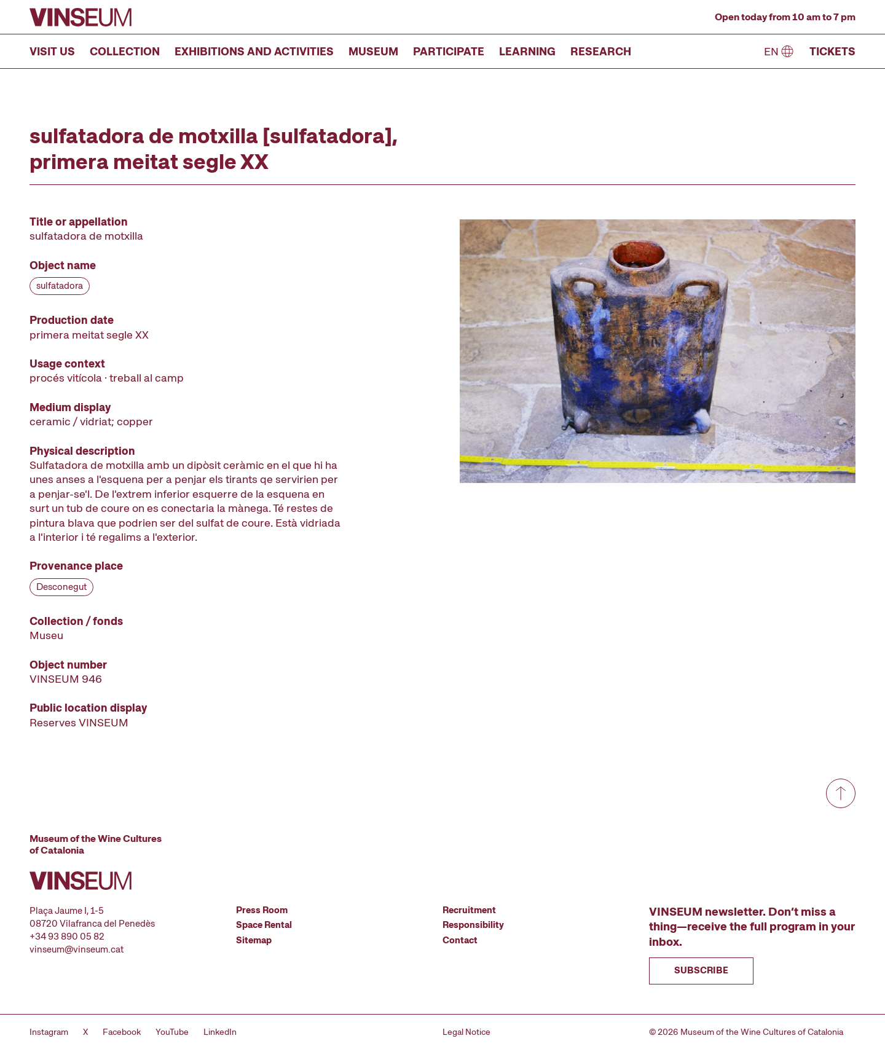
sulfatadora (59, 286)
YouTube (172, 1031)
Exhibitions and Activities (254, 51)
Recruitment (469, 910)
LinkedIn (220, 1031)
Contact (460, 940)
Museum (373, 51)
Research (600, 51)
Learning (527, 51)
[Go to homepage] (81, 17)
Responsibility (473, 925)
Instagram (49, 1031)
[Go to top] (841, 793)
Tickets (832, 51)
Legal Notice (466, 1031)
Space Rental (264, 925)
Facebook (122, 1031)
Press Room (262, 910)
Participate (448, 51)
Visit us (52, 51)
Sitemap (254, 940)
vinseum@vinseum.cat (77, 949)
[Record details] (187, 471)
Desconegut (61, 587)
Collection (125, 51)
